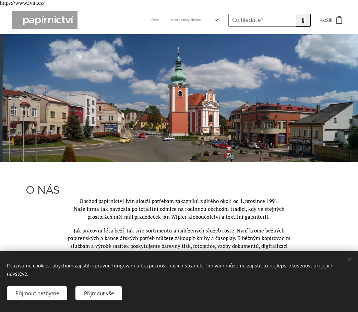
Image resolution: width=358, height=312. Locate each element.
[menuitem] (130, 20)
